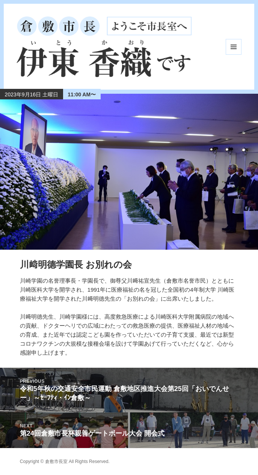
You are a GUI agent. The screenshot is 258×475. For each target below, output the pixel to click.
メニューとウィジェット (233, 47)
